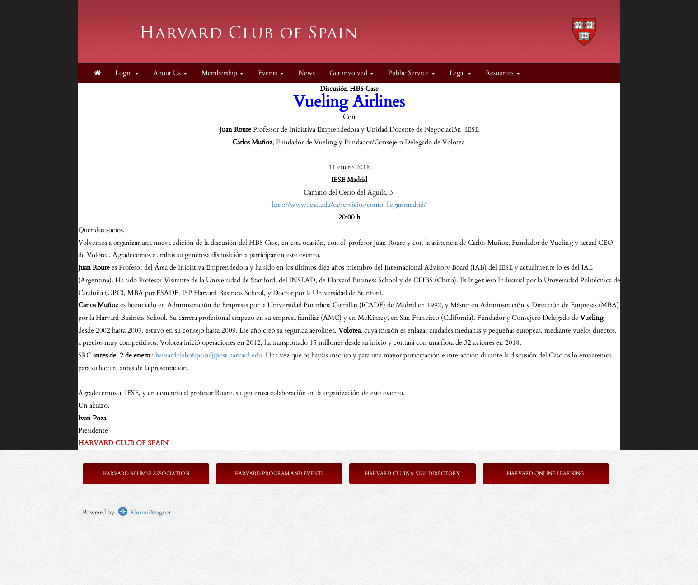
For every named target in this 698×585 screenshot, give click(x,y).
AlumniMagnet (144, 512)
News (306, 73)
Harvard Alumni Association (146, 473)
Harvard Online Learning (545, 473)
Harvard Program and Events (279, 473)
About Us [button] (170, 73)
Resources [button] (503, 73)
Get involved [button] (351, 73)
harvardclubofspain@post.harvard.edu (208, 355)
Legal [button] (460, 73)
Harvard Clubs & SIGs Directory (412, 473)
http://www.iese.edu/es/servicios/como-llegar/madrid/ (349, 204)
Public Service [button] (411, 73)
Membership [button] (222, 73)
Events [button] (271, 73)
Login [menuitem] (127, 73)
